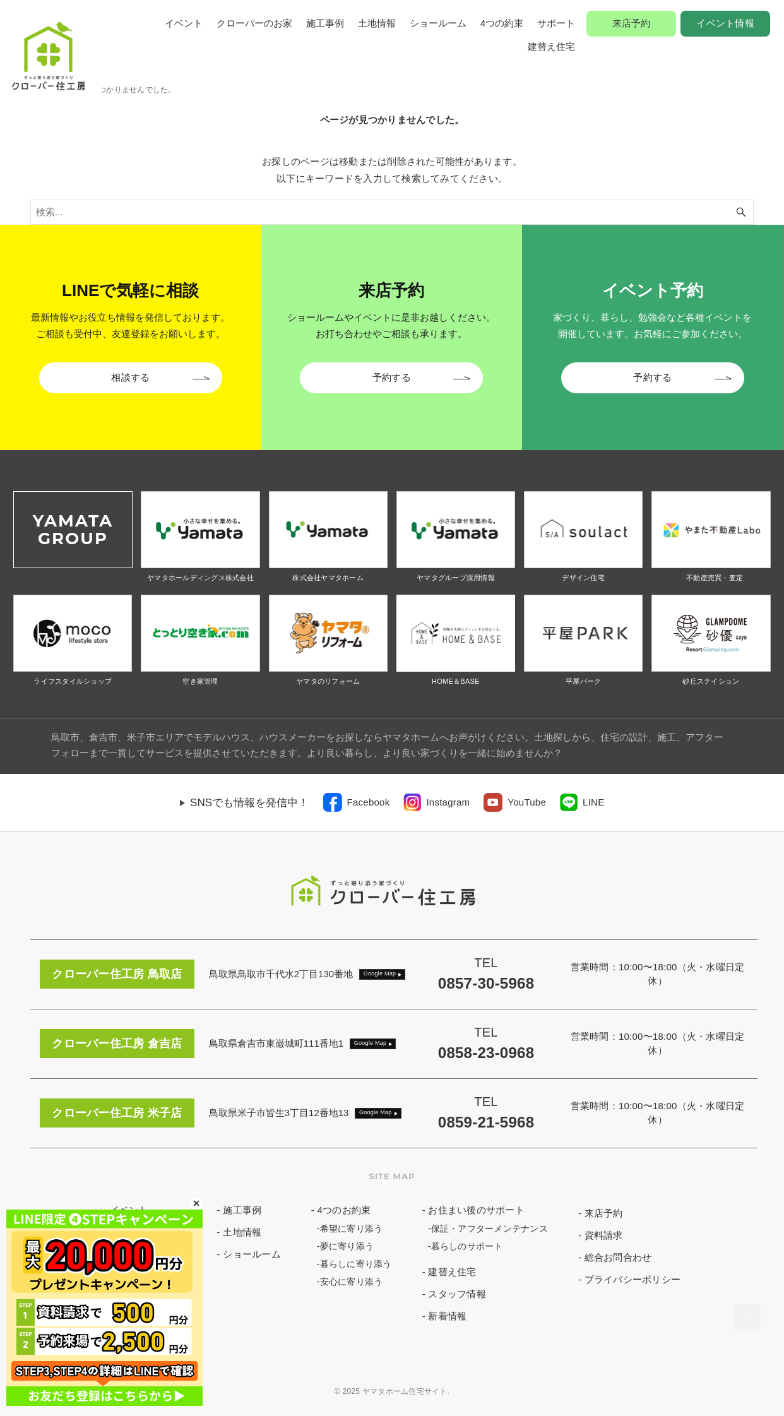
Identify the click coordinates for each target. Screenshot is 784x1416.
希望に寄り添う (351, 1228)
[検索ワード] (392, 212)
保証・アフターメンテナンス (489, 1228)
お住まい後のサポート (476, 1210)
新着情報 (447, 1316)
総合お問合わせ (618, 1257)
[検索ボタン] (741, 212)
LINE (593, 802)
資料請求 (604, 1235)
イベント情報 (725, 23)
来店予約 (631, 23)
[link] (356, 802)
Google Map (380, 973)
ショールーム (438, 23)
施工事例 (325, 23)
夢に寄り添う (347, 1246)
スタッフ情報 (457, 1293)
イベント (184, 23)
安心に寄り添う (351, 1281)
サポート (556, 23)
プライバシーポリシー (633, 1279)
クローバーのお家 (254, 23)
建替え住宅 (551, 46)
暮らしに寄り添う (356, 1264)
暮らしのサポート (467, 1246)
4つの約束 (501, 23)
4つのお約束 (344, 1210)
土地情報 (377, 23)
